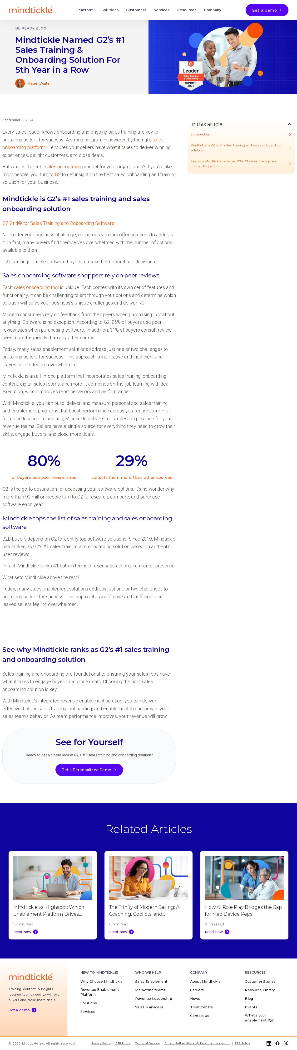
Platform (85, 10)
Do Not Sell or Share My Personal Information (197, 1043)
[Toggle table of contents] (241, 124)
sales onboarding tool (36, 287)
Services (161, 10)
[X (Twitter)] (286, 1043)
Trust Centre (201, 1007)
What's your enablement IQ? (259, 1018)
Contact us (199, 1015)
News (195, 998)
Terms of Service (147, 1043)
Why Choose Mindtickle (101, 981)
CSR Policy (122, 1043)
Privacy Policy (101, 1043)
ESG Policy (242, 1043)
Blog (249, 998)
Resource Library (260, 990)
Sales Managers (149, 1007)
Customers (136, 10)
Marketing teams (150, 990)
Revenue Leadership (153, 998)
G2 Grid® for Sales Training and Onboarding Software (58, 223)
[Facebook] (277, 1043)
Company (212, 10)
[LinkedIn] (269, 1043)
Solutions (110, 10)
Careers (197, 990)
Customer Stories (260, 981)
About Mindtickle (205, 981)
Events (251, 1007)
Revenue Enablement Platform (99, 992)
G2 (58, 174)
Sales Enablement (151, 981)
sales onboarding (63, 166)
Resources (186, 10)
